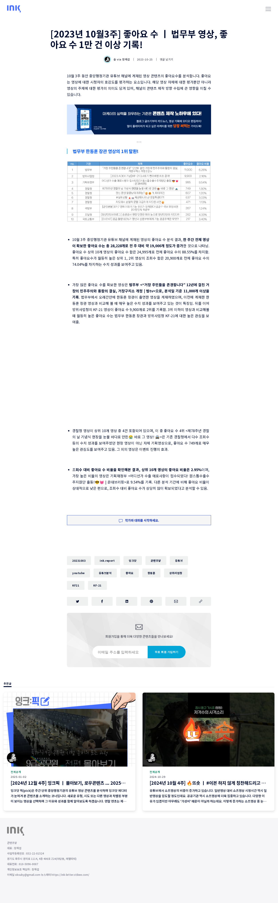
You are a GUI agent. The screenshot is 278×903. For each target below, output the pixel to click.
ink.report (107, 560)
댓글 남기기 (166, 59)
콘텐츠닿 (156, 560)
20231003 (79, 560)
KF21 (75, 585)
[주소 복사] (200, 601)
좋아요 (129, 573)
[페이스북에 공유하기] (102, 601)
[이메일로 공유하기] (175, 601)
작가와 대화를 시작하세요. (139, 520)
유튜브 (179, 560)
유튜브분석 (105, 573)
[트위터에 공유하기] (77, 601)
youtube (78, 573)
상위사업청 (175, 573)
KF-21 (97, 585)
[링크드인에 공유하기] (126, 601)
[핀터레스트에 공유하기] (151, 601)
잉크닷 (133, 560)
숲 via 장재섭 (117, 59)
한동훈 (151, 573)
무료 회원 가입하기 (166, 652)
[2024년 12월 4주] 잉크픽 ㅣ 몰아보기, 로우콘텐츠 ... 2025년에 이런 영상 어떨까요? (88, 783)
